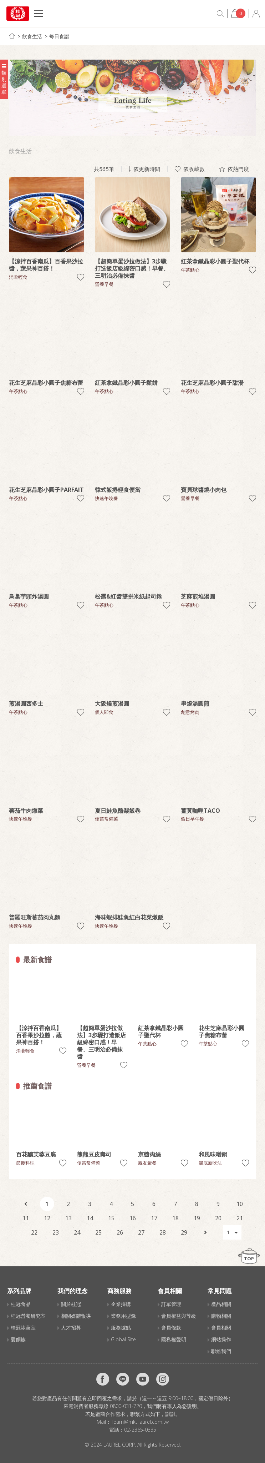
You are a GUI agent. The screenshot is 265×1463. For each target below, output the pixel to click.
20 (218, 1218)
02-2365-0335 (140, 1429)
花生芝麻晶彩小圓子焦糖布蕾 (46, 383)
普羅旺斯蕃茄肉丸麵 (34, 917)
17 (154, 1218)
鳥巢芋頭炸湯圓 (29, 596)
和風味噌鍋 (213, 1154)
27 (141, 1232)
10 (239, 1204)
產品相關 (221, 1304)
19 (197, 1218)
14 (90, 1218)
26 (120, 1232)
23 (55, 1232)
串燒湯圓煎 (195, 703)
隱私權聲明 (173, 1339)
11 (25, 1218)
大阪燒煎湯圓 (112, 703)
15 (111, 1218)
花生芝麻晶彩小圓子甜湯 (212, 383)
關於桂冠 (71, 1304)
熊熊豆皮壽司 (94, 1154)
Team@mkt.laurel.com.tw (140, 1421)
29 (184, 1232)
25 (98, 1232)
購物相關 (221, 1315)
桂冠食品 (21, 1304)
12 (47, 1218)
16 (132, 1218)
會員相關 (221, 1327)
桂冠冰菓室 (23, 1327)
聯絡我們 (221, 1351)
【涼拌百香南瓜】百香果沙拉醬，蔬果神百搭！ (46, 264)
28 (162, 1232)
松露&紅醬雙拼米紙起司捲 (128, 596)
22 (34, 1232)
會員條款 (171, 1327)
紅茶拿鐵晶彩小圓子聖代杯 (215, 261)
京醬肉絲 (149, 1154)
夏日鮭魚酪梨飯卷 (118, 810)
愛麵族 (18, 1339)
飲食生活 (32, 36)
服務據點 (121, 1327)
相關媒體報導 (76, 1315)
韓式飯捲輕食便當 (118, 490)
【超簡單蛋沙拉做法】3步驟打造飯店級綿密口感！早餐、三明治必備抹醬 (132, 268)
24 (77, 1232)
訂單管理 (171, 1304)
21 (239, 1218)
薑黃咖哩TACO (200, 810)
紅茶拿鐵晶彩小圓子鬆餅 (126, 383)
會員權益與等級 (178, 1315)
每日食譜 (59, 36)
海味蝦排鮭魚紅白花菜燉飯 (129, 917)
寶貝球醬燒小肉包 (203, 490)
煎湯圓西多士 (26, 703)
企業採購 (121, 1304)
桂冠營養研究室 (28, 1315)
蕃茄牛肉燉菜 (26, 810)
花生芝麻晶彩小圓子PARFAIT (46, 490)
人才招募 (71, 1327)
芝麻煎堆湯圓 (198, 596)
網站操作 (221, 1339)
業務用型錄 (123, 1315)
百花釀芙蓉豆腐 (36, 1154)
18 (175, 1218)
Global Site (123, 1339)
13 (68, 1218)
